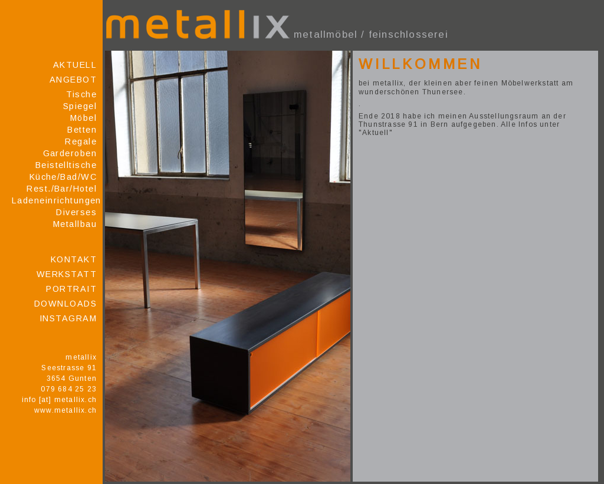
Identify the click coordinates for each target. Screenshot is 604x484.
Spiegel (80, 106)
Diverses (76, 212)
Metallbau (75, 224)
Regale (81, 141)
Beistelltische (66, 165)
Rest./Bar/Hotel (62, 188)
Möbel (83, 118)
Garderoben (70, 153)
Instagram (68, 318)
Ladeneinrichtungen (54, 200)
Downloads (65, 303)
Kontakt (74, 259)
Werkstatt (67, 274)
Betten (82, 129)
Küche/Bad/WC (63, 177)
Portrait (71, 289)
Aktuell (75, 65)
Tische (81, 94)
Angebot (73, 79)
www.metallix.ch (65, 410)
